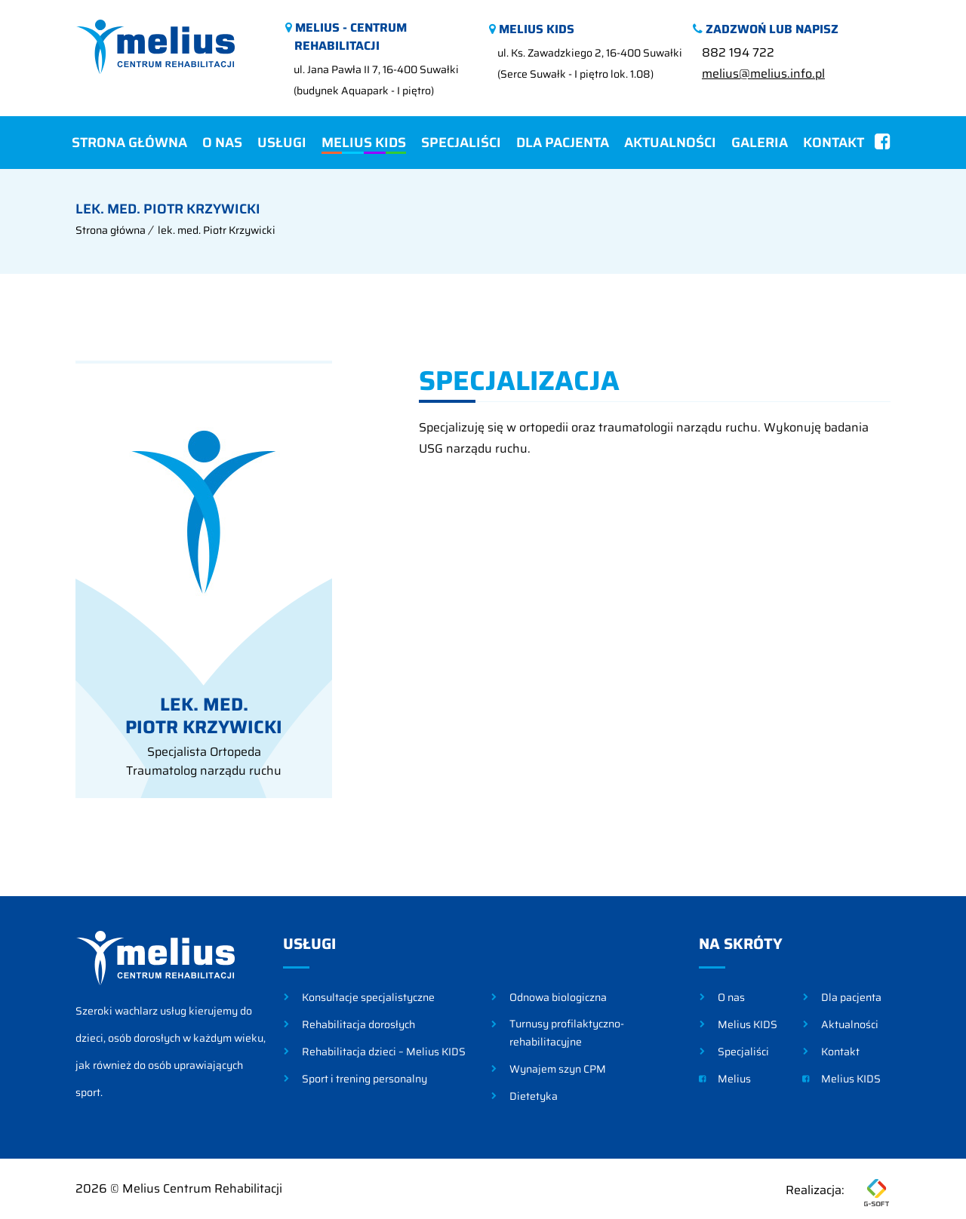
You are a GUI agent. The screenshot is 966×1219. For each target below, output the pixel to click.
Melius (725, 1078)
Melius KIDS (363, 142)
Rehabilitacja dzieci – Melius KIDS (384, 1051)
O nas (222, 142)
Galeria (759, 142)
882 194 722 (738, 52)
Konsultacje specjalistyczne (368, 997)
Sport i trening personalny (364, 1078)
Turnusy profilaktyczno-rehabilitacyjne (566, 1032)
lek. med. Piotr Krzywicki (216, 230)
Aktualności (670, 142)
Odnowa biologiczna (558, 997)
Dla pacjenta (562, 142)
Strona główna (129, 142)
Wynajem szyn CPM (557, 1069)
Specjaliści (461, 142)
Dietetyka (533, 1096)
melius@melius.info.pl (763, 73)
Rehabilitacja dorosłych (358, 1024)
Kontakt (833, 142)
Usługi (281, 142)
